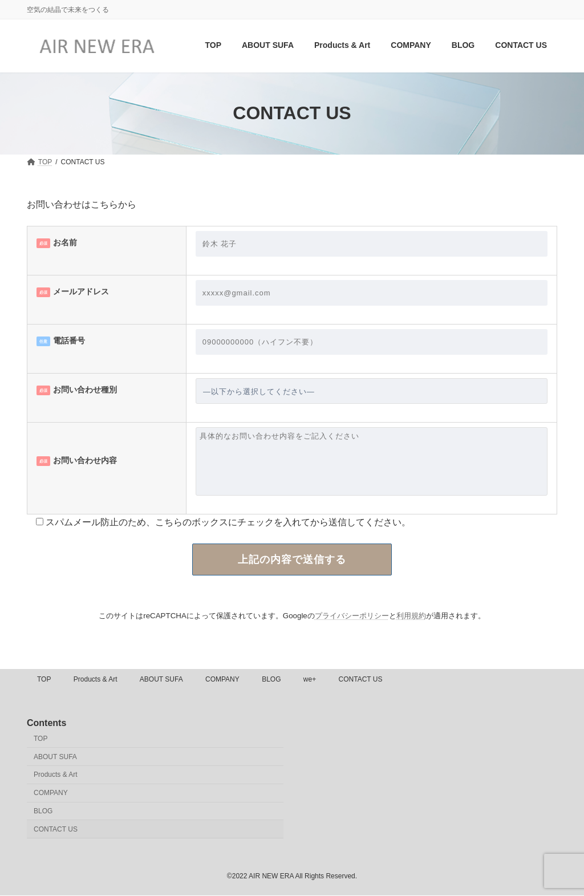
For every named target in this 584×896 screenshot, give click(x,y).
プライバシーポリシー (352, 615)
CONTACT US (361, 679)
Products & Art (95, 679)
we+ (309, 679)
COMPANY (222, 679)
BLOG (271, 679)
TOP (44, 679)
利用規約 (411, 615)
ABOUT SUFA (161, 679)
